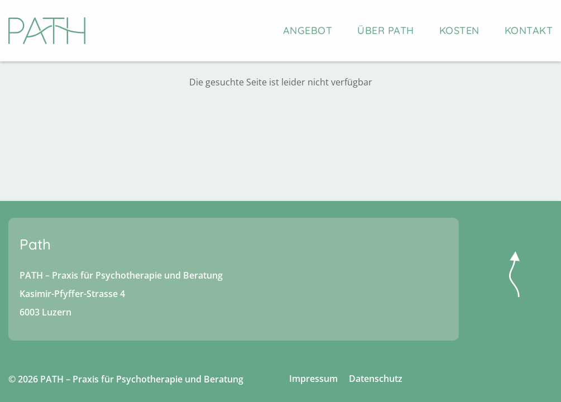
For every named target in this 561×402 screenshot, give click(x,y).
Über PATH (385, 30)
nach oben (514, 274)
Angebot (308, 30)
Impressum (313, 378)
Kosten (459, 30)
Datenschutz (375, 378)
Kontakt (529, 30)
